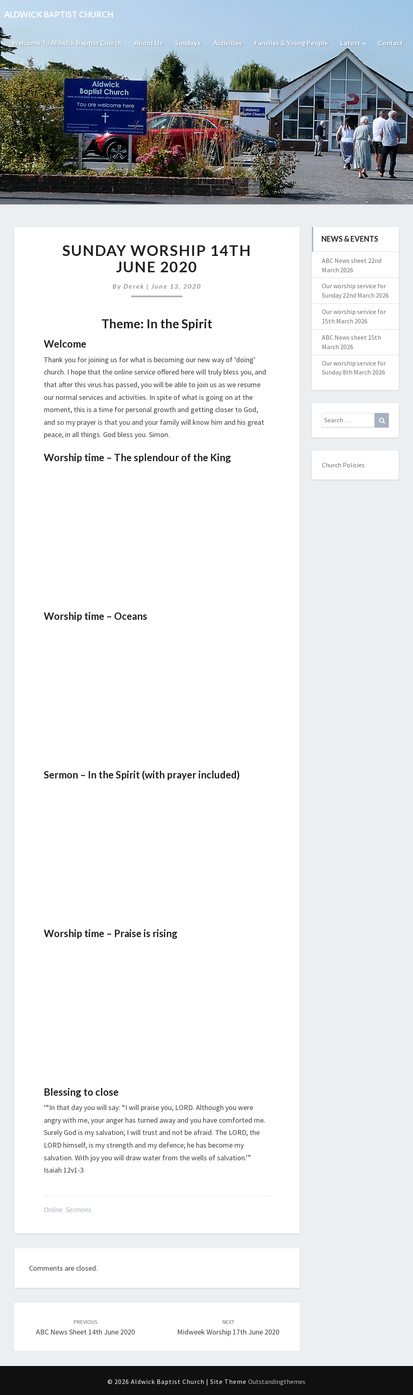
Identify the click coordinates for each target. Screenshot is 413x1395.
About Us (148, 43)
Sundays (188, 43)
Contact (390, 43)
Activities (227, 43)
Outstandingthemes (276, 1381)
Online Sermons (67, 1209)
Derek (133, 286)
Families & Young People (291, 43)
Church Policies (343, 465)
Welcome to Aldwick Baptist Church (66, 43)
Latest (353, 43)
